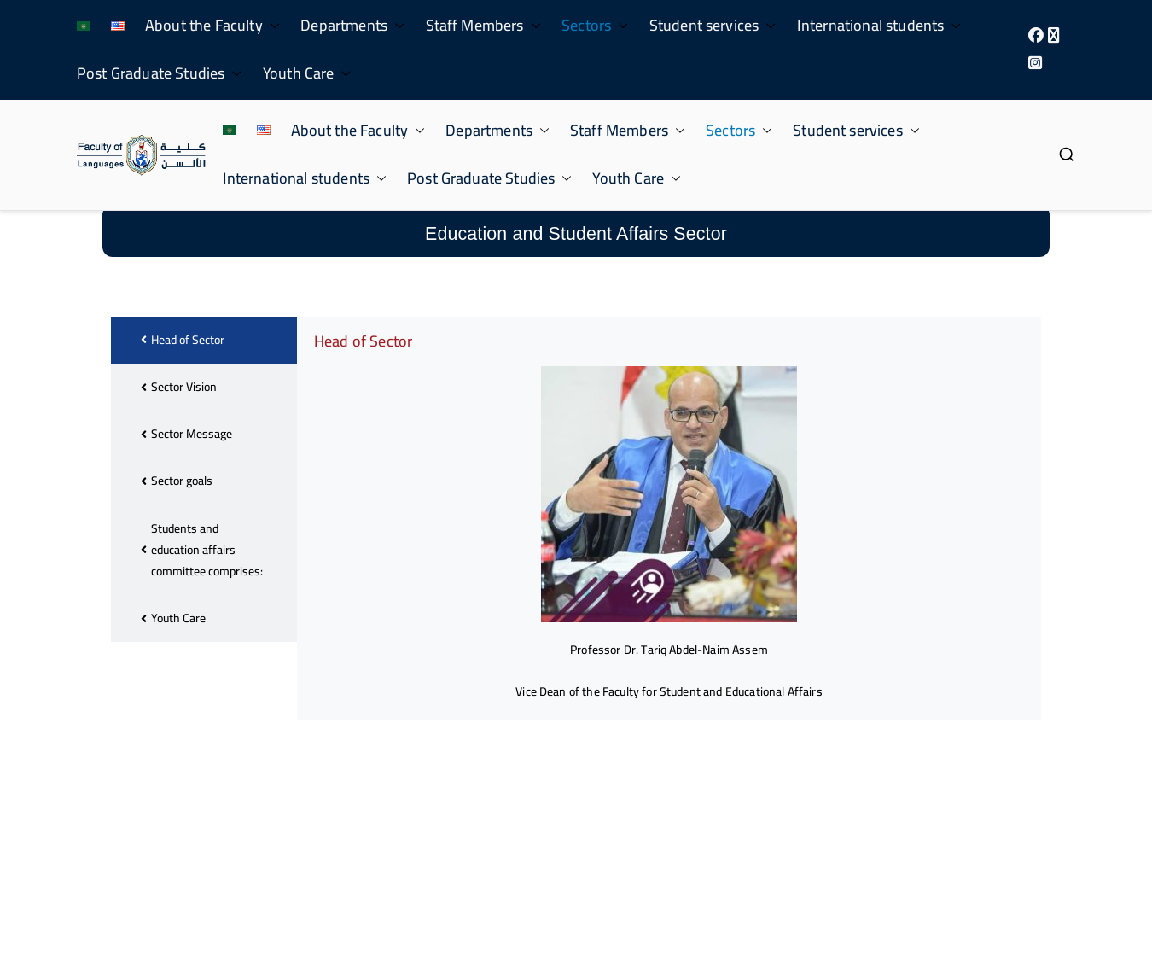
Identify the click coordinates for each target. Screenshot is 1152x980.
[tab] (204, 403)
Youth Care (307, 73)
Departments (352, 25)
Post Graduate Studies (159, 73)
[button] (272, 25)
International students (879, 25)
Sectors (595, 25)
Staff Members (484, 25)
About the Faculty (212, 25)
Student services (713, 25)
